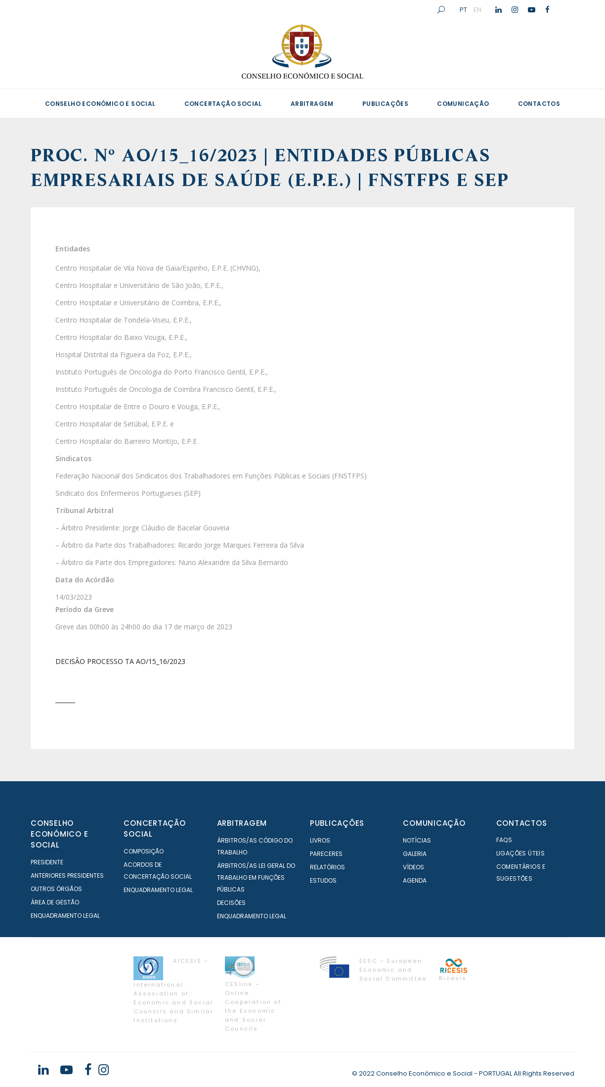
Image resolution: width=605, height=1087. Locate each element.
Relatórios (327, 867)
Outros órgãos (56, 889)
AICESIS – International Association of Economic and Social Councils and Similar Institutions (173, 990)
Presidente (47, 862)
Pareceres (326, 854)
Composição (144, 851)
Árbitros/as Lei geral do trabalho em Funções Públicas (256, 877)
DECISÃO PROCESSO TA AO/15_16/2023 (120, 661)
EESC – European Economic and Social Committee (393, 970)
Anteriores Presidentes (67, 875)
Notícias (417, 840)
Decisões (231, 902)
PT (463, 9)
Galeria (415, 854)
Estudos (323, 880)
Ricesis (453, 978)
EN (477, 9)
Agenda (415, 880)
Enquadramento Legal (65, 915)
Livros (320, 840)
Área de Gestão (55, 902)
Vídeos (413, 867)
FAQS (504, 840)
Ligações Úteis (520, 853)
